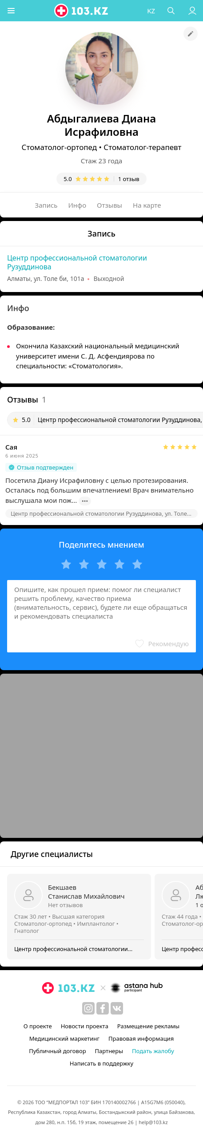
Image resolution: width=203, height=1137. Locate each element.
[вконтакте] (117, 1008)
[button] (11, 10)
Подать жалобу (153, 1051)
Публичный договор (57, 1051)
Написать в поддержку (101, 1063)
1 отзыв (128, 179)
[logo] (81, 10)
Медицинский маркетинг (64, 1038)
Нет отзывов (65, 905)
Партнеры (109, 1051)
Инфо (77, 205)
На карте (147, 205)
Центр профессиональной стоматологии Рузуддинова (77, 262)
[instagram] (88, 1008)
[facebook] (102, 1008)
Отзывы (109, 205)
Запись (46, 205)
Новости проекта (84, 1026)
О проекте (38, 1026)
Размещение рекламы (148, 1026)
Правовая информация (141, 1038)
